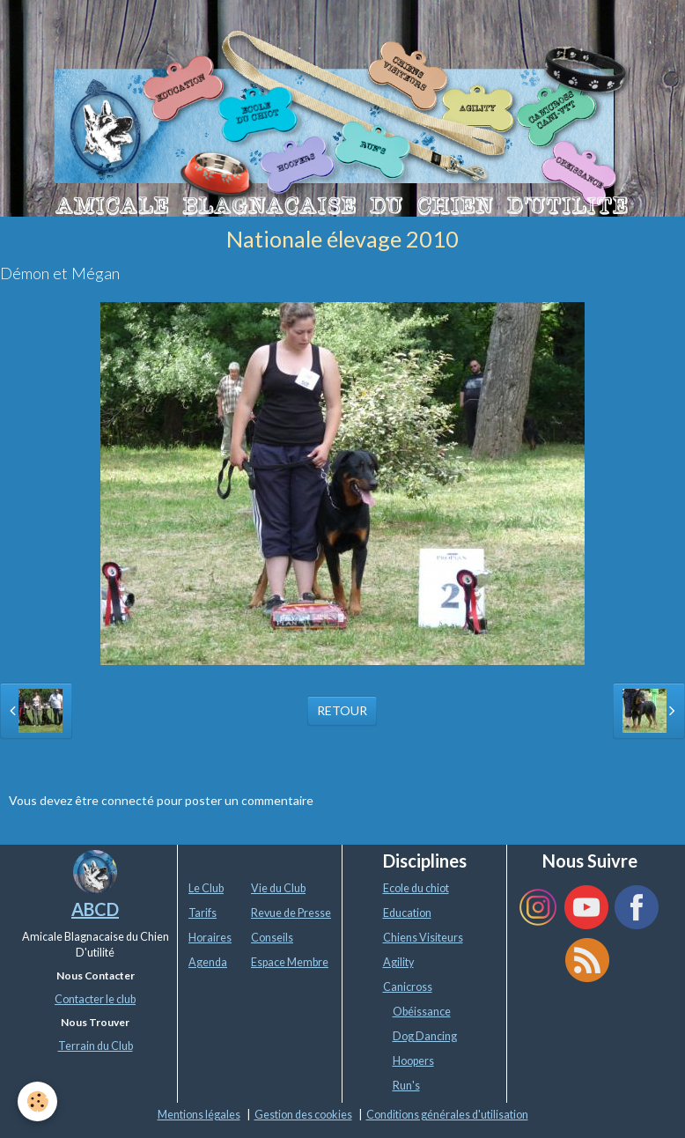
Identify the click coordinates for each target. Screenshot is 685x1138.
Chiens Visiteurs (423, 937)
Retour (342, 710)
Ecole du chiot (416, 888)
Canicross (407, 987)
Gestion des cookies (303, 1114)
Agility (398, 962)
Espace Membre (289, 962)
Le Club (206, 888)
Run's (406, 1085)
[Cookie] (37, 1101)
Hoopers (413, 1061)
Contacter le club (95, 999)
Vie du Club (278, 888)
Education (407, 913)
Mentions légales (199, 1114)
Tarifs (202, 913)
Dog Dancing (425, 1036)
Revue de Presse (291, 913)
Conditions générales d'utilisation (447, 1114)
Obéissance (422, 1011)
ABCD (95, 909)
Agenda (207, 962)
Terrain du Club (95, 1046)
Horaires (210, 937)
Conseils (272, 937)
